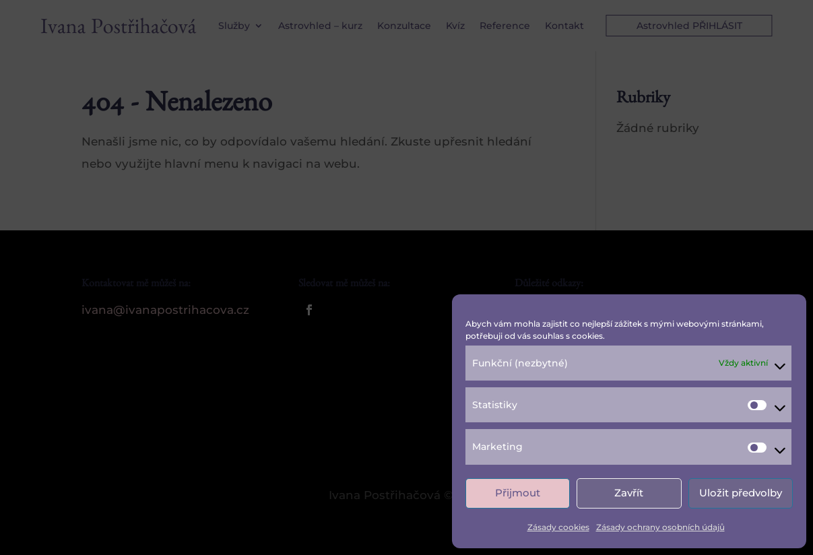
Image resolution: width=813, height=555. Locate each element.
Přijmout (517, 492)
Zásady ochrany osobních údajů (660, 527)
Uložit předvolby (740, 492)
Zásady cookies (558, 527)
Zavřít (628, 492)
